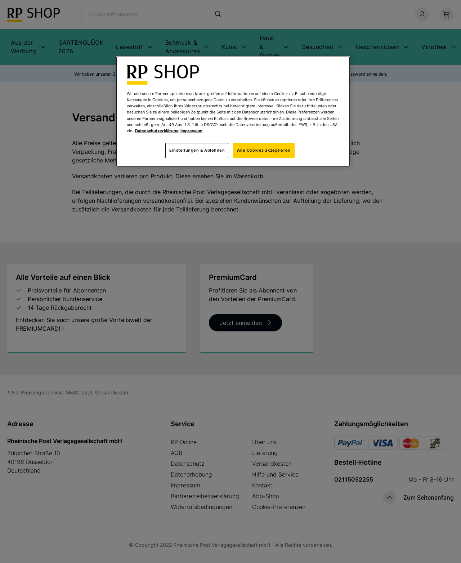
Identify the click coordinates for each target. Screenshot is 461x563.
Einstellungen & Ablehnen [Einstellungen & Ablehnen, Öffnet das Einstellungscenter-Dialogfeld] (197, 150)
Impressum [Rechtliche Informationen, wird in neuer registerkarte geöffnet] (191, 130)
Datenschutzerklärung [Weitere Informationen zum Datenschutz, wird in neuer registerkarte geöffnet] (157, 130)
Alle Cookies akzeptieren (264, 150)
